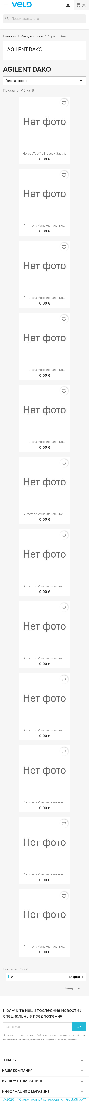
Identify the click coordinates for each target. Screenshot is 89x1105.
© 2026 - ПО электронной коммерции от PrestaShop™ (44, 1099)
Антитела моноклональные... (45, 226)
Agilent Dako (25, 49)
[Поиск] (44, 18)
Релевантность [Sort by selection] (44, 80)
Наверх (73, 988)
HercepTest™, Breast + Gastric (44, 153)
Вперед (77, 977)
